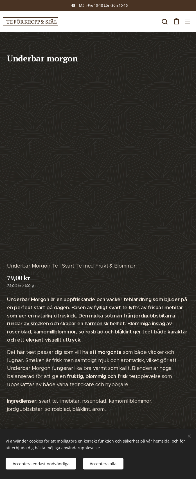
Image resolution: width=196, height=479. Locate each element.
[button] (164, 22)
